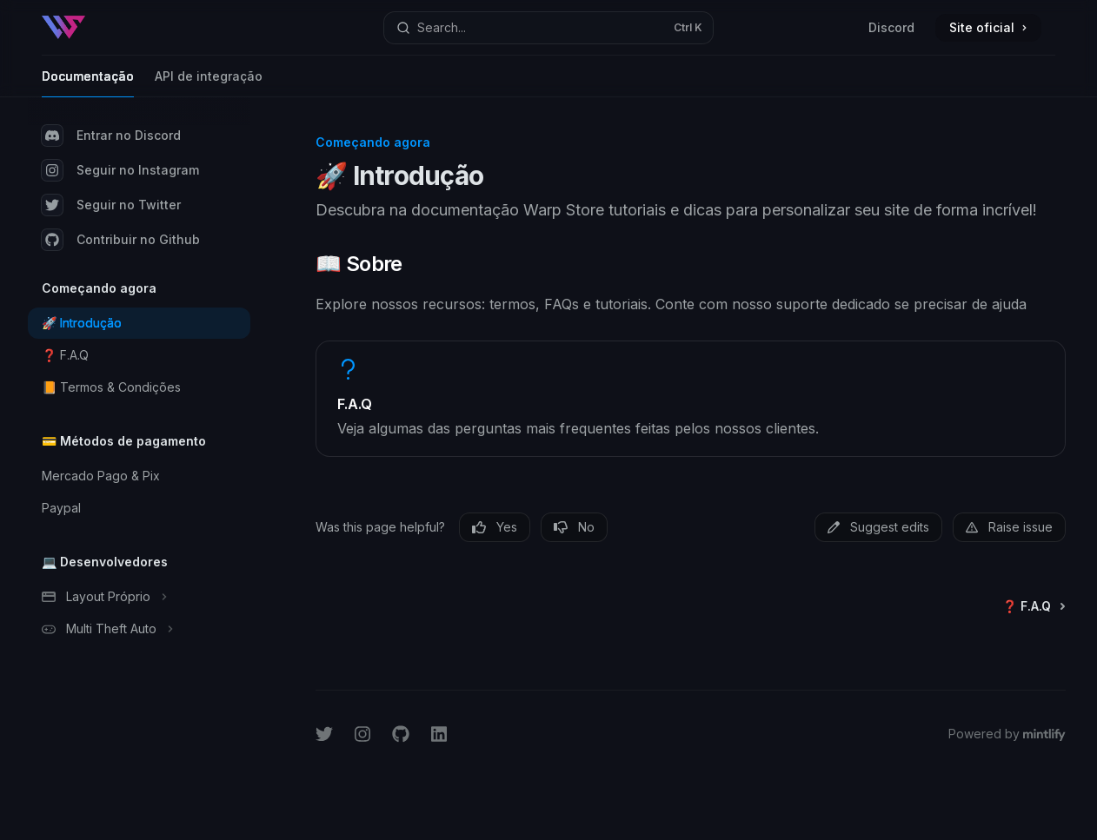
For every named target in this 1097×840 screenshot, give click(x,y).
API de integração (209, 83)
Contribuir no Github (121, 239)
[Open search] (548, 27)
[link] (691, 399)
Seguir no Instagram (120, 170)
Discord (891, 27)
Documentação (88, 83)
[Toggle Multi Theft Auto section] (139, 629)
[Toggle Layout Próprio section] (139, 596)
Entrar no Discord (111, 135)
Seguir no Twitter (111, 205)
